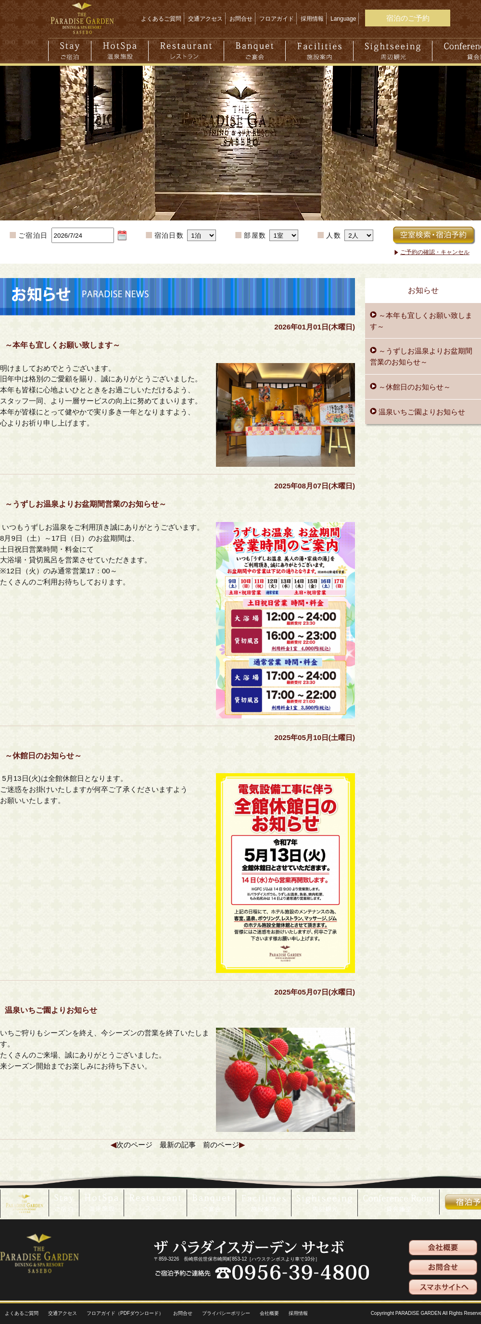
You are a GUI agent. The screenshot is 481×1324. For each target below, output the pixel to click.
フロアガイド (276, 18)
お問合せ (241, 18)
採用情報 (312, 18)
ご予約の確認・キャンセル (434, 252)
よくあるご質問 (161, 18)
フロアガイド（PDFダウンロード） (125, 1313)
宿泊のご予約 (408, 18)
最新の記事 (178, 1145)
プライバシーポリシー (226, 1313)
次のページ (134, 1145)
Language (343, 18)
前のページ (221, 1145)
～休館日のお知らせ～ (414, 387)
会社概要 (269, 1313)
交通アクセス (205, 18)
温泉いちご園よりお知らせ (421, 412)
